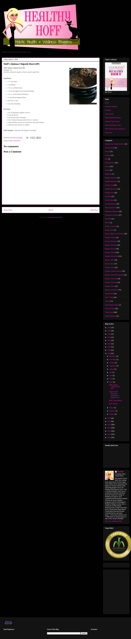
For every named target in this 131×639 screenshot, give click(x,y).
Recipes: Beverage (111, 241)
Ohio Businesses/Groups (113, 118)
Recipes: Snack (110, 286)
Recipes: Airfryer (110, 237)
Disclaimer (108, 133)
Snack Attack (109, 293)
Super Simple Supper (112, 305)
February (112, 411)
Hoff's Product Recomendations (115, 129)
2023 (109, 337)
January (112, 414)
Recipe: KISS (109, 230)
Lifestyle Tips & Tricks (112, 121)
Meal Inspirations (110, 208)
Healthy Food (109, 185)
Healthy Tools (109, 193)
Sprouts (107, 301)
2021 (109, 344)
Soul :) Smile (109, 297)
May (111, 379)
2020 (109, 347)
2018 (109, 353)
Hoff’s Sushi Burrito (115, 400)
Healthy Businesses (111, 181)
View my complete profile (113, 521)
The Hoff (120, 472)
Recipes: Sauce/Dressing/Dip (114, 275)
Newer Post (8, 210)
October (112, 363)
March (111, 408)
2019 (109, 350)
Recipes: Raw (109, 264)
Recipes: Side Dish (111, 279)
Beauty (107, 151)
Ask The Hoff (109, 148)
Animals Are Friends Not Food (115, 144)
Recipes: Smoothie (111, 282)
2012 (109, 434)
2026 (109, 327)
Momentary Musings (111, 215)
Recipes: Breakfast (111, 245)
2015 (109, 424)
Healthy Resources (111, 189)
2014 (109, 428)
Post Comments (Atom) (55, 217)
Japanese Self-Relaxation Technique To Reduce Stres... (114, 394)
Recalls (107, 222)
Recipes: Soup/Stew (111, 290)
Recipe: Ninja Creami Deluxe (114, 234)
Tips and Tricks (110, 308)
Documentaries (110, 163)
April (111, 382)
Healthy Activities (111, 178)
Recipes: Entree (110, 252)
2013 (109, 431)
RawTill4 (108, 219)
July (110, 372)
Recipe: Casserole (111, 226)
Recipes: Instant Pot (14, 140)
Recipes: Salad (109, 267)
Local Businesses (110, 204)
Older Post (94, 210)
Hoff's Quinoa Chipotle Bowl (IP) (114, 387)
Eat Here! (108, 110)
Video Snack (109, 312)
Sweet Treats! (109, 114)
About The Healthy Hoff (113, 125)
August (111, 369)
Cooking (107, 155)
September (113, 366)
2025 (109, 331)
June (111, 375)
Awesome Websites (111, 106)
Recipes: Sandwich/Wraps (113, 271)
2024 (109, 334)
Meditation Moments (111, 211)
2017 (109, 418)
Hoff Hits (108, 196)
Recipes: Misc (109, 260)
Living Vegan (109, 200)
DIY (106, 159)
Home (51, 210)
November (113, 359)
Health (107, 170)
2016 (109, 421)
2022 (109, 340)
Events (107, 166)
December (112, 356)
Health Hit (108, 174)
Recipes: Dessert (110, 249)
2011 (109, 437)
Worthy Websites (110, 316)
